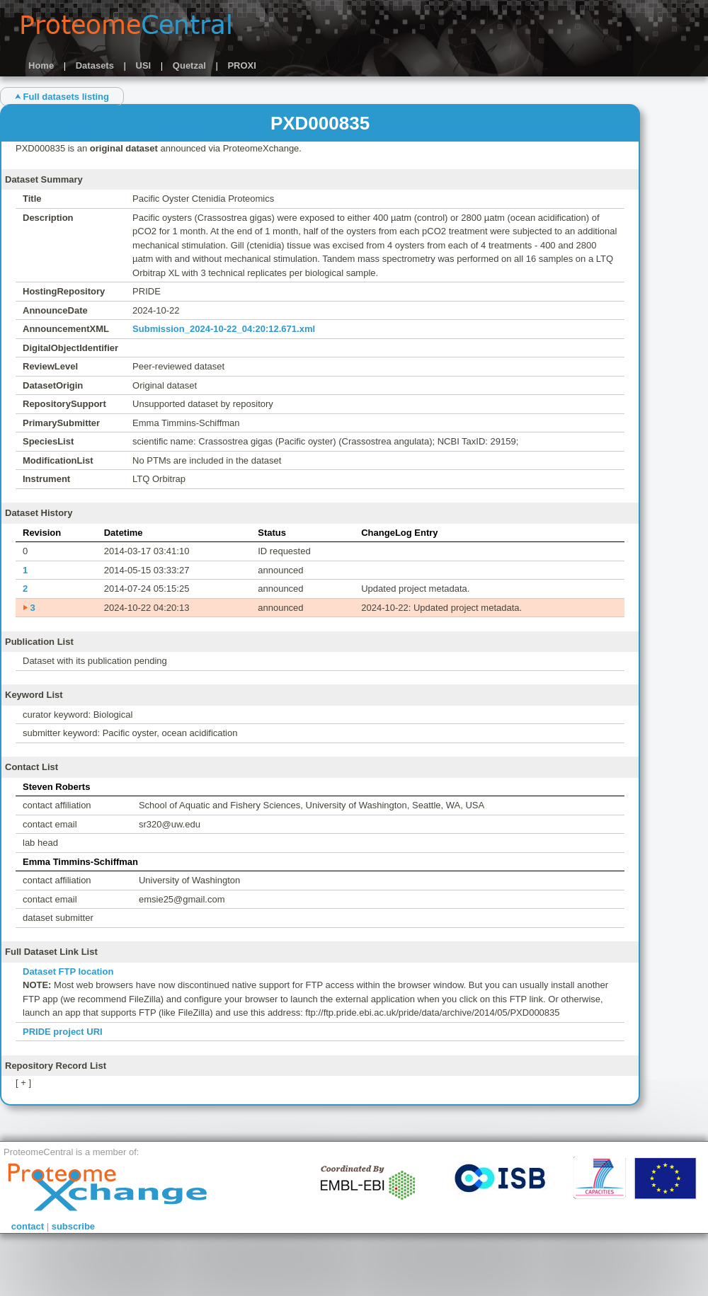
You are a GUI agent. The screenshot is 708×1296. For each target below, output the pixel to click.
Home (41, 65)
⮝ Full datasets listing (62, 96)
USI (144, 65)
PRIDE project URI (63, 1031)
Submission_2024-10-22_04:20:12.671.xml (223, 328)
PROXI (241, 65)
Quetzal (189, 65)
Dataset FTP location (68, 971)
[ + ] (23, 1082)
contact (27, 1226)
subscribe (73, 1226)
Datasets (95, 65)
